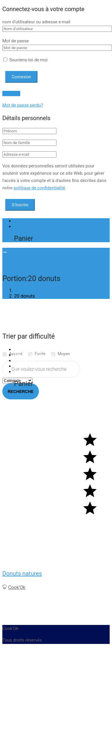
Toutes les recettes (34, 355)
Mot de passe (15, 41)
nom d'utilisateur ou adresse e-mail (36, 22)
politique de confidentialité (39, 187)
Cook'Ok (16, 587)
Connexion (25, 360)
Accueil (21, 349)
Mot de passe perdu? (22, 105)
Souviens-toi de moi (26, 60)
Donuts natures (22, 573)
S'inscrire (11, 93)
